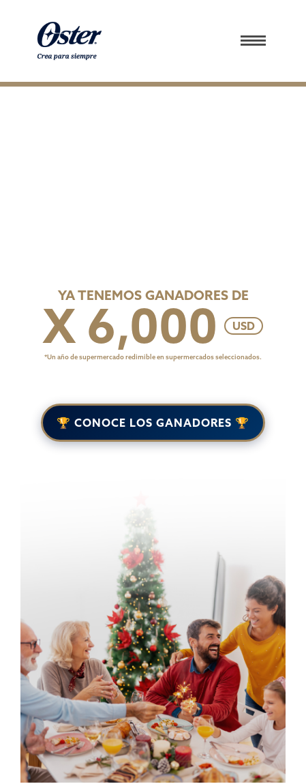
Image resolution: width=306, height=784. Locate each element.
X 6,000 (130, 325)
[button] (261, 41)
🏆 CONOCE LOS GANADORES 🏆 (153, 422)
